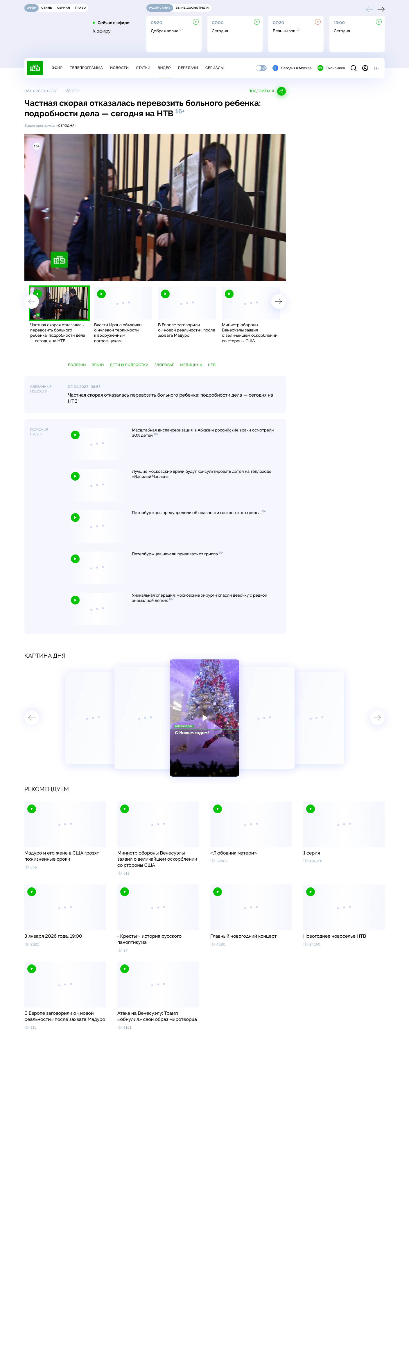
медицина (191, 365)
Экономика (331, 68)
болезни (77, 365)
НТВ (212, 365)
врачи (98, 365)
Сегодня (66, 126)
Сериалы (214, 68)
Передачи (188, 68)
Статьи (143, 68)
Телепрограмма (86, 68)
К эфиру (102, 31)
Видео (164, 68)
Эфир (57, 68)
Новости (119, 68)
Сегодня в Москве (292, 68)
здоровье (165, 365)
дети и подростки (129, 365)
